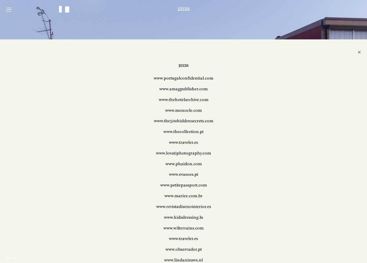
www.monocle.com (284, 163)
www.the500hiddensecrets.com (284, 174)
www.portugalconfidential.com (284, 131)
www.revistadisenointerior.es (284, 259)
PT (14, 257)
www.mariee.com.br (284, 248)
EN (8, 257)
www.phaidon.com (284, 216)
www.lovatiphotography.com (284, 206)
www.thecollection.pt (284, 184)
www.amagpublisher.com (284, 141)
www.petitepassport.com (284, 238)
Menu (9, 9)
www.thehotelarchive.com (284, 152)
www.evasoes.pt (284, 227)
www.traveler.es (284, 195)
